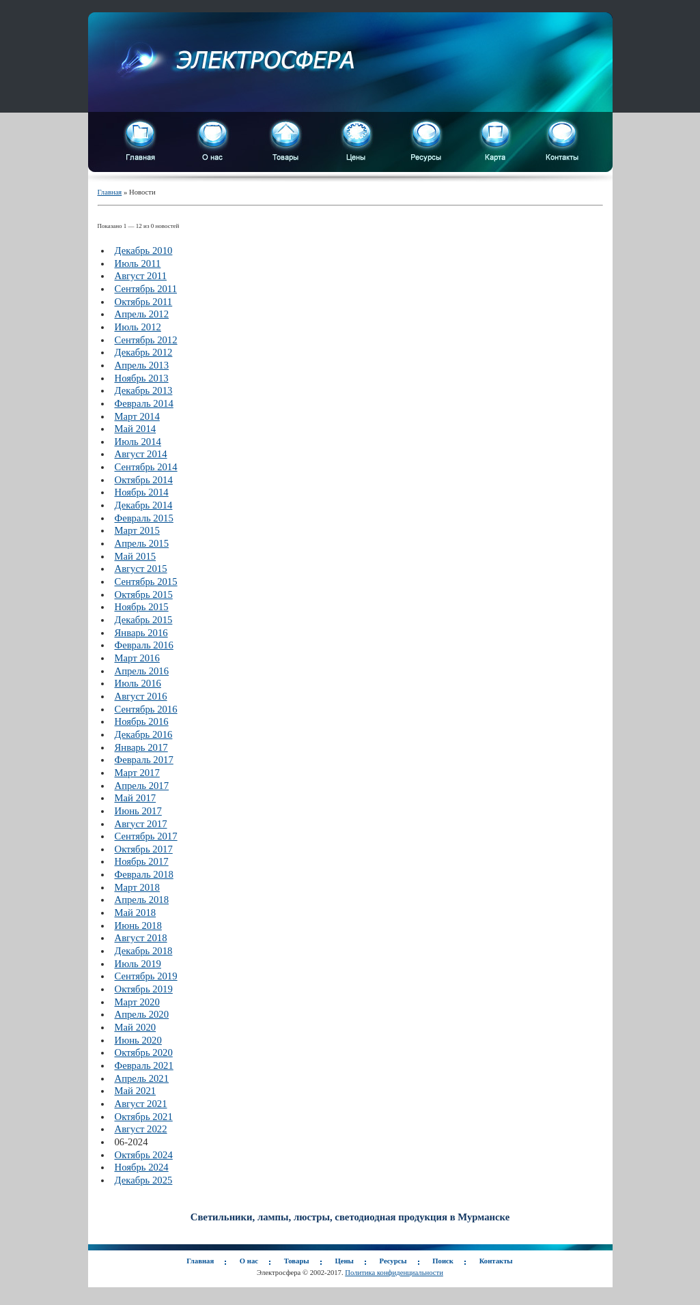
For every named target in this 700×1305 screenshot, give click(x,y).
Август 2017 (141, 823)
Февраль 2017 (144, 759)
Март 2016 (137, 657)
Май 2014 (135, 428)
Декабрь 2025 (144, 1180)
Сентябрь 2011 (146, 288)
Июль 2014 (138, 441)
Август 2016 (141, 696)
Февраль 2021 (144, 1065)
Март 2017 (137, 772)
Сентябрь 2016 (146, 709)
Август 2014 (141, 453)
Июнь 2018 (138, 925)
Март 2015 (137, 530)
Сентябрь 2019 (146, 976)
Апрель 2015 (142, 543)
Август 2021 (141, 1103)
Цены (344, 1261)
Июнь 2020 (138, 1040)
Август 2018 (141, 937)
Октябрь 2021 (144, 1116)
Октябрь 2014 (144, 479)
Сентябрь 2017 (146, 836)
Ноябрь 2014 (142, 492)
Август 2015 (141, 568)
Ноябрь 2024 (142, 1167)
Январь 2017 (141, 747)
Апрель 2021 (142, 1078)
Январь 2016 (141, 632)
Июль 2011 (138, 263)
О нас (249, 1261)
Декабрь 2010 (144, 250)
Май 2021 (135, 1090)
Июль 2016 (138, 683)
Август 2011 (141, 275)
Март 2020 (137, 1001)
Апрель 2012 (142, 314)
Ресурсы (393, 1261)
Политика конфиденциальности (394, 1272)
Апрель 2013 (142, 365)
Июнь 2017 (138, 810)
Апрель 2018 (142, 899)
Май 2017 (135, 797)
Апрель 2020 (142, 1014)
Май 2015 (135, 556)
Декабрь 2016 (144, 734)
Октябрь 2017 (144, 849)
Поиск (442, 1261)
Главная (110, 192)
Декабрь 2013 (144, 390)
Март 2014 (137, 416)
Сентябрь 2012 (146, 339)
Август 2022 (141, 1128)
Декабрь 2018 (144, 950)
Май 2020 (135, 1027)
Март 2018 (137, 887)
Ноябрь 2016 (142, 721)
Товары (296, 1261)
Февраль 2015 (144, 518)
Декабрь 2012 (144, 352)
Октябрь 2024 (144, 1154)
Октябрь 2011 (144, 301)
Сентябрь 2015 (146, 581)
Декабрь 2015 (144, 619)
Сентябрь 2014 (146, 466)
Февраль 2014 (144, 403)
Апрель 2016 (142, 670)
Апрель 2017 (142, 785)
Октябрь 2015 (144, 594)
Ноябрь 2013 (142, 378)
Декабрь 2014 (144, 505)
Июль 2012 (138, 326)
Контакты (496, 1261)
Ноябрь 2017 (142, 861)
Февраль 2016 (144, 645)
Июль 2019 (138, 963)
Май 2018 (135, 912)
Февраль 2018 (144, 874)
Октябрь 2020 (144, 1052)
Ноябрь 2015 (142, 606)
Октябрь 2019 (144, 989)
